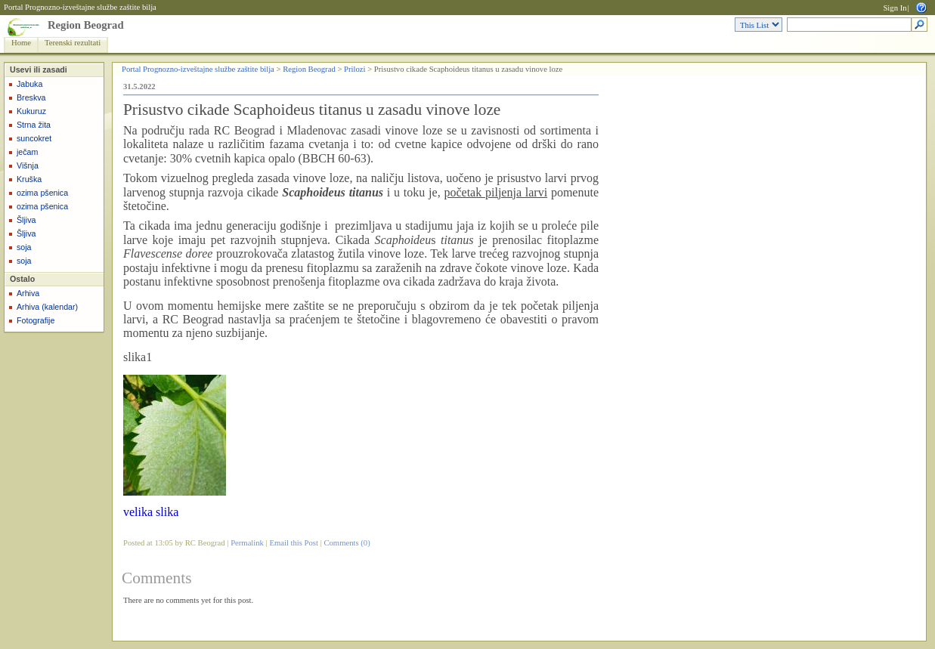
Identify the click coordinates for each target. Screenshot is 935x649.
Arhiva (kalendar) (47, 306)
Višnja (28, 165)
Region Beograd (86, 25)
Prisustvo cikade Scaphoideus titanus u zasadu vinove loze (311, 109)
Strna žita (34, 124)
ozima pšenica (42, 192)
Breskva (31, 97)
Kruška (29, 179)
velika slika (150, 511)
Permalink (247, 543)
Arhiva (28, 293)
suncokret (34, 138)
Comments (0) (347, 543)
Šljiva (26, 219)
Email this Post (293, 543)
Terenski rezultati (73, 43)
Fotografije (35, 320)
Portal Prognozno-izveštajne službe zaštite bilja (80, 7)
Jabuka (29, 83)
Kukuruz (31, 111)
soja (24, 247)
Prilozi (354, 69)
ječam (27, 151)
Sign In (894, 8)
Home (21, 43)
